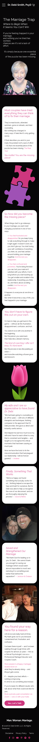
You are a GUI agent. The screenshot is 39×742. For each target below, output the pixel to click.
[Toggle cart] (33, 5)
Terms (31, 733)
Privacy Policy (21, 733)
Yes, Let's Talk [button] (14, 703)
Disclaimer (9, 733)
